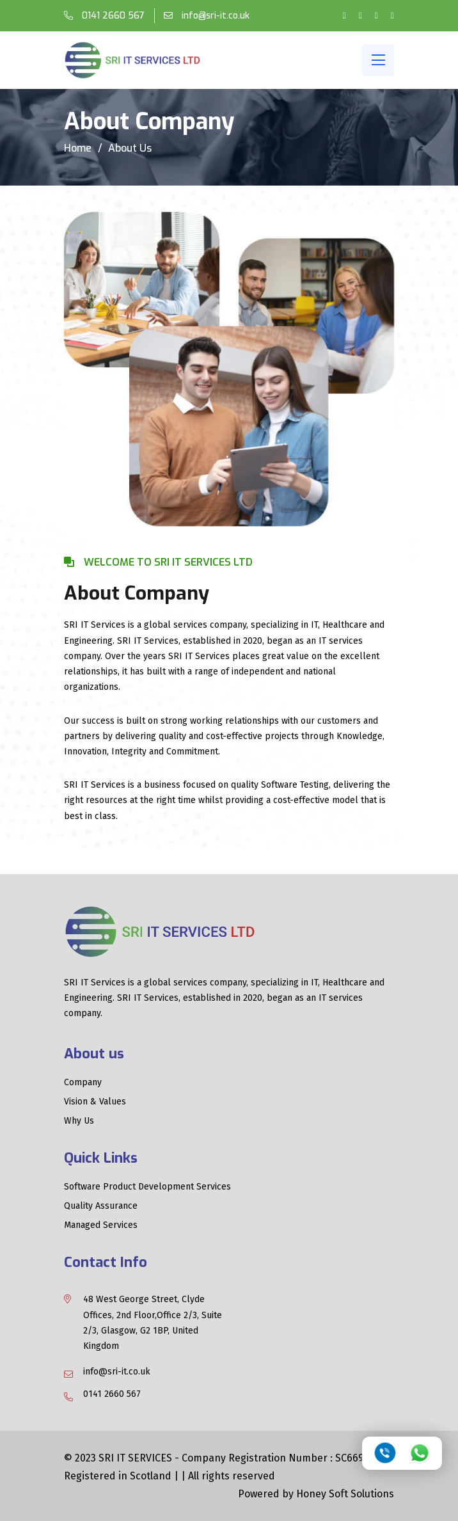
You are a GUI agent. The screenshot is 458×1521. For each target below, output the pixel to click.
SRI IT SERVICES (137, 1458)
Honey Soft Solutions (345, 1494)
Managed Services (101, 1225)
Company (83, 1082)
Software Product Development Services (147, 1187)
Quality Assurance (101, 1206)
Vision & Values (95, 1101)
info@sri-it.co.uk (214, 16)
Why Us (79, 1121)
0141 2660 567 (112, 16)
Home (77, 148)
